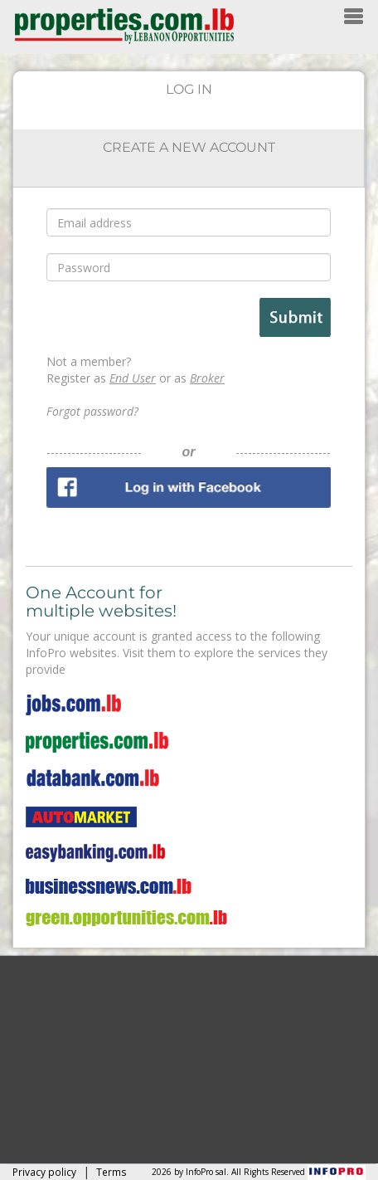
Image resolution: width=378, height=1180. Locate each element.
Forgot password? (92, 411)
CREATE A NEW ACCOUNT (189, 147)
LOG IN (189, 89)
